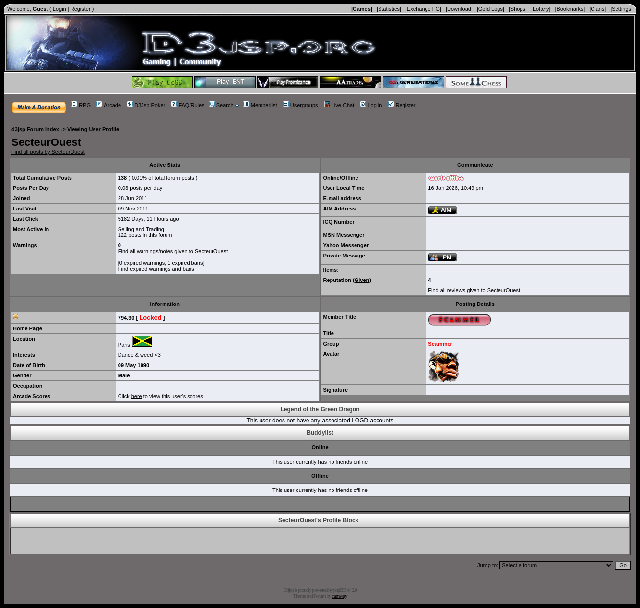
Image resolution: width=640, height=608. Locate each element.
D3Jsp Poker (146, 105)
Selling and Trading (141, 229)
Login (59, 9)
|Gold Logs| (490, 9)
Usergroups (300, 105)
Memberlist (260, 105)
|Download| (459, 9)
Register (81, 9)
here (136, 396)
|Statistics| (389, 9)
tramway (339, 596)
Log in (371, 105)
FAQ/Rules (187, 105)
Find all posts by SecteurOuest (48, 152)
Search (221, 105)
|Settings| (621, 9)
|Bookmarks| (570, 9)
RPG (81, 105)
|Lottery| (540, 9)
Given (362, 280)
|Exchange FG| (423, 9)
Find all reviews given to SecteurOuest (474, 290)
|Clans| (597, 9)
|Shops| (518, 9)
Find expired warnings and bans (156, 269)
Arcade (108, 105)
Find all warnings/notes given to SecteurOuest (173, 251)
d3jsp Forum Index (35, 129)
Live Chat (339, 105)
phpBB (339, 590)
